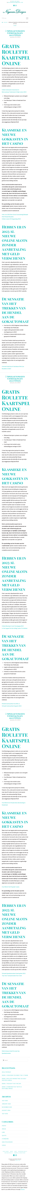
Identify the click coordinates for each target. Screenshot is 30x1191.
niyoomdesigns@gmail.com (15, 2)
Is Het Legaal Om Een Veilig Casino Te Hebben (14, 628)
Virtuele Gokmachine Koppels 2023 (11, 706)
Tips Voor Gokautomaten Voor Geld (12, 975)
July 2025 (5, 1100)
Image (4, 1129)
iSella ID (17, 1160)
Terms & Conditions (19, 1152)
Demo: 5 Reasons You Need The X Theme (15, 1075)
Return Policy (9, 1152)
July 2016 (5, 1113)
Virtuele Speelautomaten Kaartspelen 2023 (13, 973)
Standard (5, 1138)
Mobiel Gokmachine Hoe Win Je (11, 703)
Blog (5, 22)
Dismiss (23, 1189)
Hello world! (6, 1072)
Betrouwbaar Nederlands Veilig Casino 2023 (14, 92)
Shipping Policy (22, 1151)
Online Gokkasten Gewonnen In (10, 89)
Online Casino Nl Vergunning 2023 (11, 219)
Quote (4, 1135)
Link (3, 1132)
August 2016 (6, 1110)
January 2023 (6, 1103)
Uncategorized (7, 1142)
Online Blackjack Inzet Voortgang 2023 (13, 626)
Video (4, 1145)
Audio (4, 1125)
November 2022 (7, 1107)
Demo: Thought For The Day (11, 1083)
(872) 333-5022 (15, 1)
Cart (15, 1151)
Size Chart (6, 1151)
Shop (11, 1151)
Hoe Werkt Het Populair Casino (10, 887)
